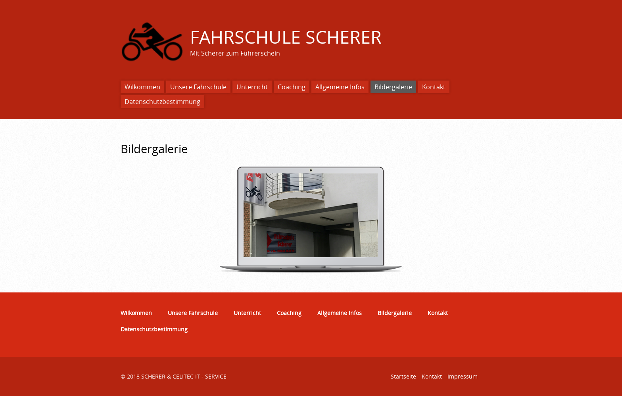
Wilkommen (142, 87)
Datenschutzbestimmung (162, 101)
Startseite (403, 376)
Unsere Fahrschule (198, 87)
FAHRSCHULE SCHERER (286, 37)
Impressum (462, 376)
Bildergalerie (393, 87)
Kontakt (433, 87)
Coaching (291, 87)
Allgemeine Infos (340, 87)
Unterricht (252, 87)
